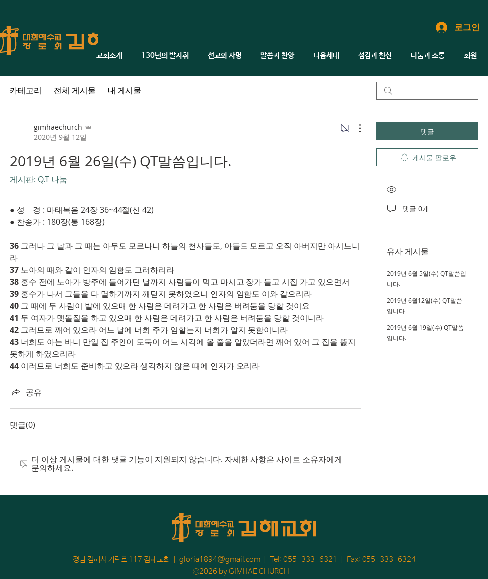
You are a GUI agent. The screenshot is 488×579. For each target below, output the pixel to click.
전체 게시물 (75, 90)
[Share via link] (26, 392)
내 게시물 (124, 90)
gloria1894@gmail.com (219, 559)
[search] (427, 91)
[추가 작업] (355, 128)
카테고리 (26, 90)
